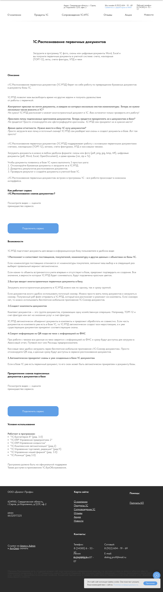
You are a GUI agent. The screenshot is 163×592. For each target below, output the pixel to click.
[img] (22, 6)
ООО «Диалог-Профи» (20, 491)
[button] (33, 228)
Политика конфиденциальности (125, 585)
